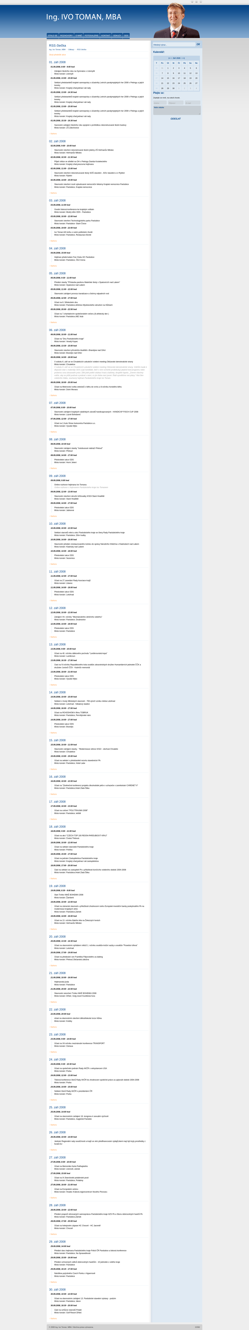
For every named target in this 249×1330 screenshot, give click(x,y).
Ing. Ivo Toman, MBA (57, 49)
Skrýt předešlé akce (57, 55)
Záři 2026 (176, 58)
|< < (170, 58)
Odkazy (71, 49)
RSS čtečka (81, 49)
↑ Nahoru (53, 134)
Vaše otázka (177, 110)
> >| (183, 58)
